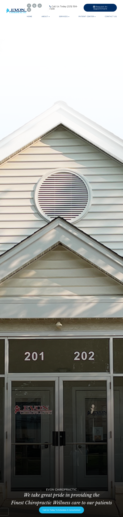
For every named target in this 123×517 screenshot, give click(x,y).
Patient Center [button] (87, 16)
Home (29, 16)
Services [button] (64, 16)
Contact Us (111, 16)
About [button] (46, 16)
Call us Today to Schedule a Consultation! (61, 509)
